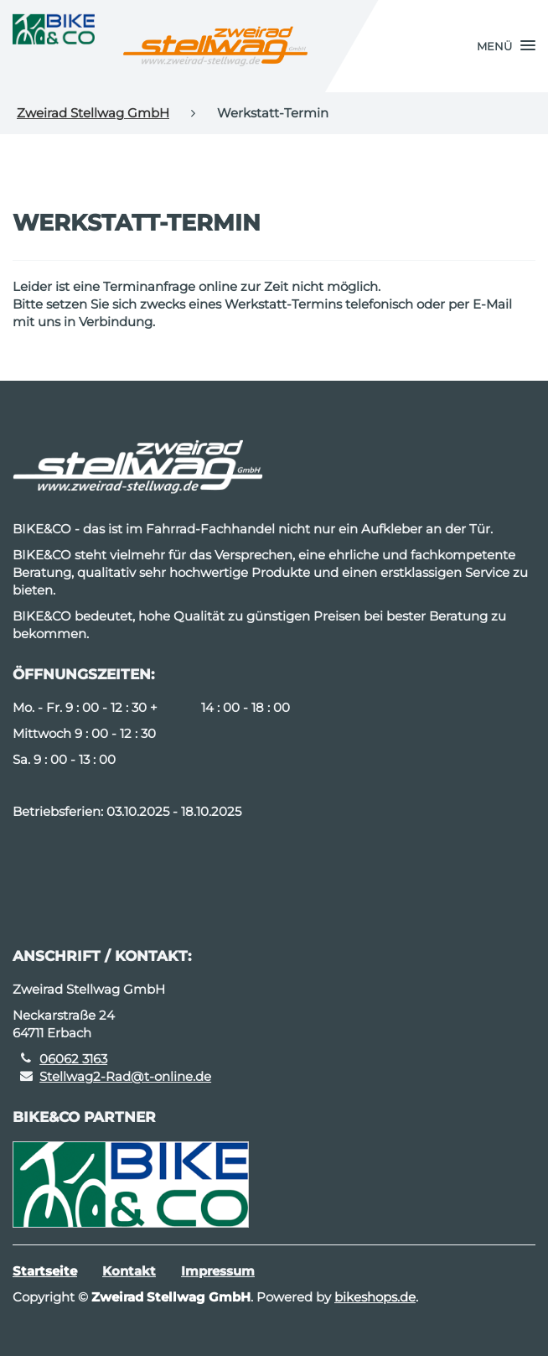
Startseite (45, 1271)
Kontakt (129, 1271)
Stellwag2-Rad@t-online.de (125, 1076)
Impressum (218, 1271)
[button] (506, 46)
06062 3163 (73, 1059)
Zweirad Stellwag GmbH (93, 113)
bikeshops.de (375, 1297)
